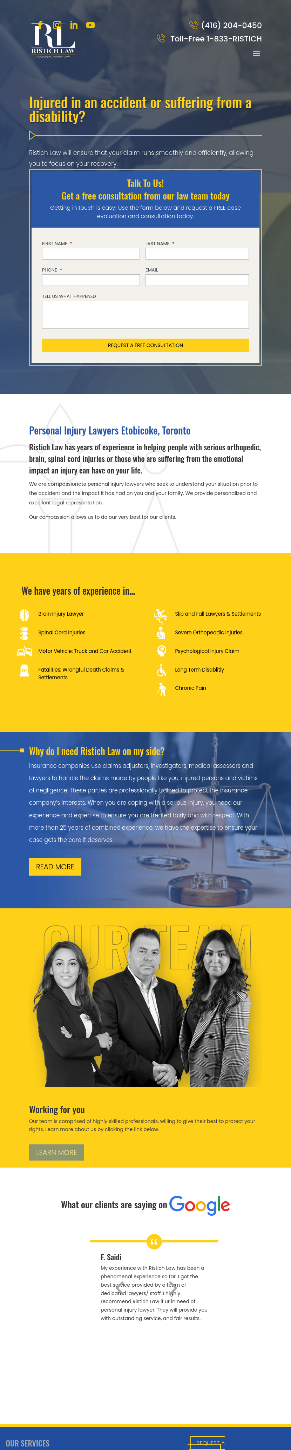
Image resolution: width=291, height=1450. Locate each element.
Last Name (160, 244)
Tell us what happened (69, 297)
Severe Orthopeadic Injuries (209, 632)
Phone (52, 270)
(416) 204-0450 (231, 25)
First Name (57, 244)
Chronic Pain (190, 688)
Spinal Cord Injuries (61, 632)
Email (152, 270)
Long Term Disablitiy (199, 669)
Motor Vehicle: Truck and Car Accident (84, 651)
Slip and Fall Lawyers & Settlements (218, 614)
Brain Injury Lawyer (61, 614)
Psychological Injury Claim (207, 651)
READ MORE (55, 866)
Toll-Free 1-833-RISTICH (215, 38)
